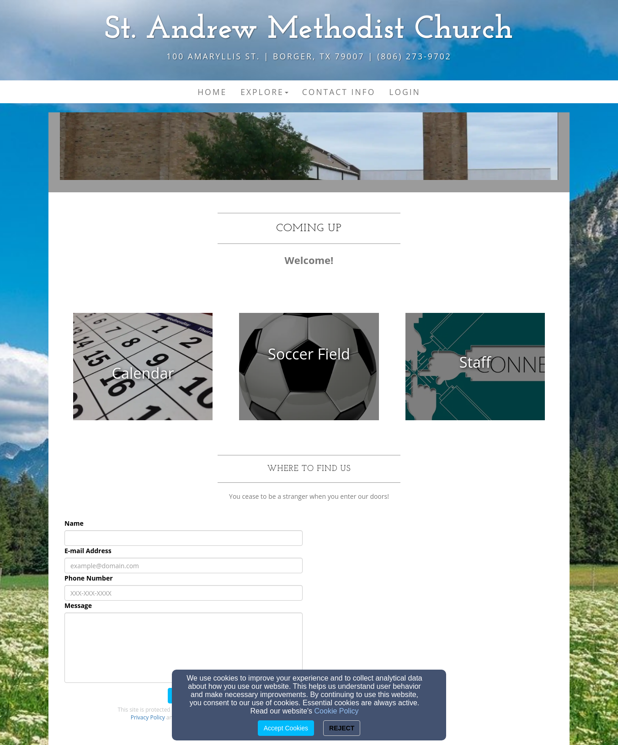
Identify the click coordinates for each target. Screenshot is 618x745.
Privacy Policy (148, 717)
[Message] (183, 648)
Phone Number (88, 578)
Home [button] (212, 91)
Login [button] (405, 91)
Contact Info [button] (338, 91)
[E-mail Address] (183, 565)
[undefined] (143, 373)
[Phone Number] (183, 593)
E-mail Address (88, 550)
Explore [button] (264, 91)
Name (74, 523)
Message (78, 605)
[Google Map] (434, 582)
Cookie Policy (336, 711)
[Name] (183, 538)
